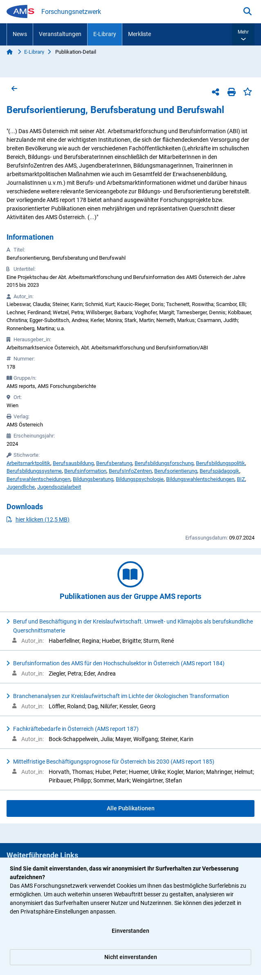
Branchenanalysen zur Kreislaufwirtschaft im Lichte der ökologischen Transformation (121, 696)
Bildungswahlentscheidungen (200, 479)
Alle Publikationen (131, 808)
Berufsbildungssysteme (34, 471)
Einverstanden (130, 930)
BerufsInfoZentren (130, 471)
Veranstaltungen (60, 34)
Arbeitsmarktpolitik (28, 463)
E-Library (104, 34)
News (20, 34)
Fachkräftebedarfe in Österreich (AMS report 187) (76, 729)
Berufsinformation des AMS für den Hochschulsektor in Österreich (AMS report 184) (119, 663)
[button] (243, 34)
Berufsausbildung (73, 463)
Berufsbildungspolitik (220, 463)
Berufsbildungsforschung (164, 463)
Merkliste (139, 34)
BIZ (241, 479)
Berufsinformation (85, 471)
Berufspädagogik (219, 471)
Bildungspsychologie (140, 479)
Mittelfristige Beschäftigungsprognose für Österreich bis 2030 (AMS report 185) (113, 761)
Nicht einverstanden (130, 957)
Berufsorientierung (175, 471)
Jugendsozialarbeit (59, 487)
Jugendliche (21, 487)
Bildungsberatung (93, 479)
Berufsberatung (114, 463)
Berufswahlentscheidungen (38, 479)
